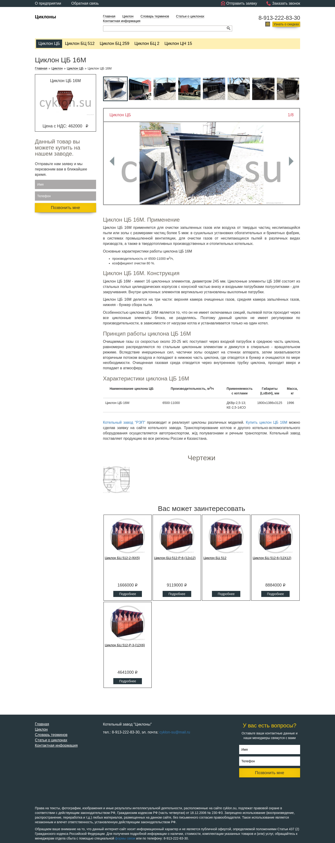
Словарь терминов (155, 16)
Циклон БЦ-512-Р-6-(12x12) (174, 558)
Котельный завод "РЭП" (124, 422)
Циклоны (45, 16)
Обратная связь (85, 3)
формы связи (125, 838)
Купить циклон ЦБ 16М (266, 422)
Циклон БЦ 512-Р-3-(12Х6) (125, 645)
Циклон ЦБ (49, 43)
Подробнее (127, 594)
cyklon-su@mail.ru (174, 732)
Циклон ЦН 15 (178, 43)
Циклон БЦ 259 (114, 43)
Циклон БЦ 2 (146, 43)
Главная (109, 16)
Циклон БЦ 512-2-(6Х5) (122, 558)
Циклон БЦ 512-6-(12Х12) (272, 558)
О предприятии (48, 3)
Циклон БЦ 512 (79, 43)
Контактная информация (122, 21)
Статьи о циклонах (190, 16)
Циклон (128, 16)
